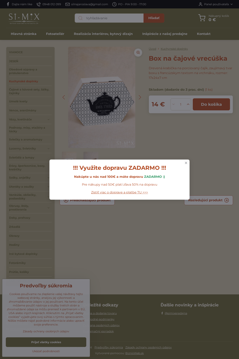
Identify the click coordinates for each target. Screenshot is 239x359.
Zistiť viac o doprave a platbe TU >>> (119, 192)
